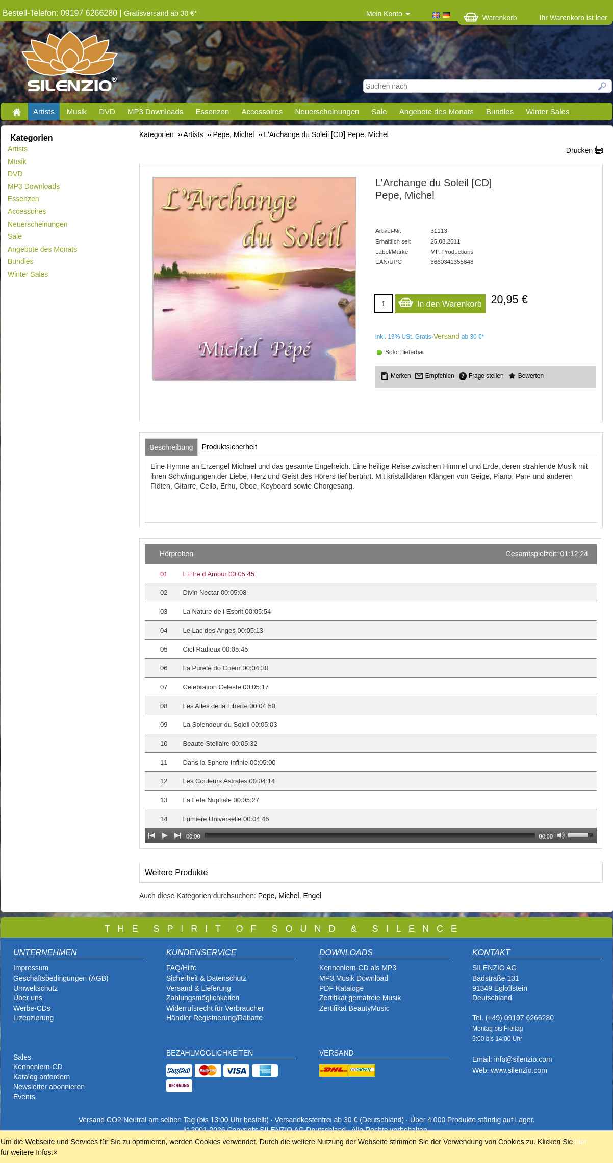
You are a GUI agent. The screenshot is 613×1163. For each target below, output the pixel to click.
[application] (371, 693)
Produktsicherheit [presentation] (229, 447)
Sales (22, 1057)
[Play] (165, 835)
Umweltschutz (35, 988)
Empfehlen (439, 376)
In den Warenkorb (440, 301)
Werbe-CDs (31, 1008)
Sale (379, 111)
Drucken (579, 150)
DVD (107, 111)
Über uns (27, 998)
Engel (312, 895)
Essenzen (212, 111)
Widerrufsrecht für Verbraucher (215, 1008)
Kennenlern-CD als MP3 (357, 968)
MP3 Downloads (155, 111)
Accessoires (262, 111)
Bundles (500, 111)
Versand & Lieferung (198, 988)
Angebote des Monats (436, 111)
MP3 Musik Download (353, 978)
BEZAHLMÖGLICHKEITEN (209, 1053)
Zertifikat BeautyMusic (354, 1008)
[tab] (171, 447)
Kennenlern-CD (38, 1067)
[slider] (370, 835)
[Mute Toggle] (561, 835)
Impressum (30, 968)
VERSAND (336, 1053)
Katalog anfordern (41, 1077)
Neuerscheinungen (327, 111)
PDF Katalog (339, 988)
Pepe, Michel (278, 895)
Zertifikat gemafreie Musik (360, 998)
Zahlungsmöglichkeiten (202, 998)
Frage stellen (486, 376)
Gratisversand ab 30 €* (160, 13)
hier (580, 1142)
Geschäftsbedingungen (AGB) (61, 978)
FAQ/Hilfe (181, 968)
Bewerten (531, 376)
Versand (446, 336)
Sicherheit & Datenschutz (206, 978)
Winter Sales (547, 111)
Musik (77, 111)
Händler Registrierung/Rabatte (214, 1018)
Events (24, 1097)
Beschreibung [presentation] (171, 447)
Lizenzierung (33, 1018)
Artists (44, 111)
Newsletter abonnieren (49, 1087)
